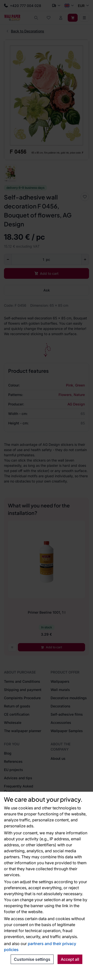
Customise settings (32, 959)
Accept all (70, 959)
